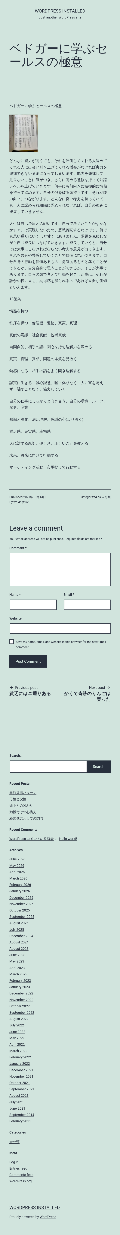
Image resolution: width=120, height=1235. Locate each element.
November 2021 (21, 1076)
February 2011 (20, 1121)
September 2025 (21, 917)
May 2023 (16, 961)
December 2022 (21, 993)
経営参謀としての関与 (26, 818)
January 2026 (19, 891)
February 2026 (20, 885)
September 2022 (21, 1012)
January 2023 (19, 987)
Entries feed (18, 1168)
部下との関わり (21, 805)
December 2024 (21, 936)
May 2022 (16, 1038)
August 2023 (19, 949)
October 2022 (19, 1006)
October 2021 (19, 1083)
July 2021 (16, 1102)
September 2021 (21, 1089)
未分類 (106, 497)
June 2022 (17, 1032)
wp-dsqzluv (21, 502)
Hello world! (68, 839)
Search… (15, 755)
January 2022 (19, 1063)
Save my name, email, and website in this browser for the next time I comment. (61, 644)
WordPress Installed (60, 11)
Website (15, 618)
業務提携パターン (22, 793)
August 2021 (19, 1095)
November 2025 (21, 904)
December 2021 (21, 1070)
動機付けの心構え (22, 812)
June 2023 (17, 955)
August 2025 (19, 923)
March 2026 (18, 878)
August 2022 (19, 1019)
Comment (17, 548)
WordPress (48, 1217)
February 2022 (20, 1057)
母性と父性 (17, 799)
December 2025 (21, 898)
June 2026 (17, 859)
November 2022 (21, 1000)
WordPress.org (20, 1181)
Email (68, 595)
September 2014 (21, 1115)
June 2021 (17, 1108)
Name (15, 595)
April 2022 (17, 1044)
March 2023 (18, 974)
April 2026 (17, 872)
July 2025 (16, 929)
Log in (14, 1162)
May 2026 (16, 866)
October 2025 (19, 910)
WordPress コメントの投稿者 (31, 839)
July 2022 (16, 1025)
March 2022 (18, 1051)
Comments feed (21, 1175)
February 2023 (20, 981)
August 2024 (19, 942)
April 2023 (17, 968)
